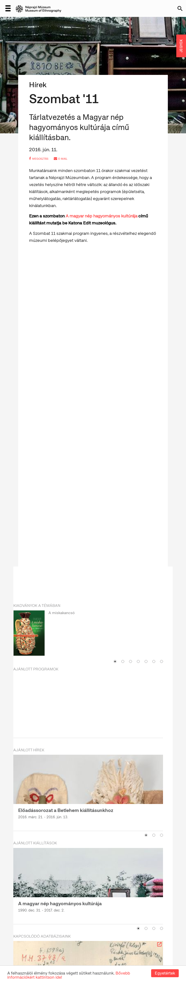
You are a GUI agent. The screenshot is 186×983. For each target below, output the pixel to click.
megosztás (38, 158)
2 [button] (122, 661)
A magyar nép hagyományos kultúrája (102, 216)
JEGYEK (181, 45)
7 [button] (161, 661)
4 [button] (138, 661)
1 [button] (115, 661)
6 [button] (153, 661)
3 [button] (130, 661)
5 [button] (146, 661)
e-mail (60, 158)
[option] (88, 633)
